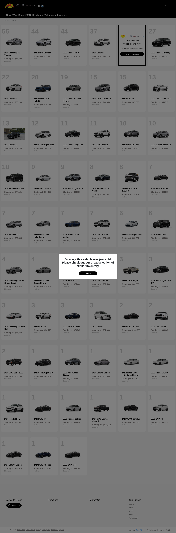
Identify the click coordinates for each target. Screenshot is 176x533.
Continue (88, 273)
